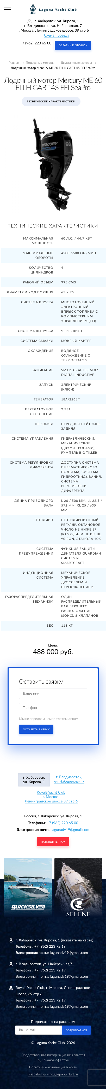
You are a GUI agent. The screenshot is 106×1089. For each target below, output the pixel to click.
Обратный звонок (73, 45)
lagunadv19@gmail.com (70, 830)
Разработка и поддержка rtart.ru (53, 1074)
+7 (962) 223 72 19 (50, 946)
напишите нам (53, 842)
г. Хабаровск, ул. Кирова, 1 (34, 780)
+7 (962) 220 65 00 (35, 43)
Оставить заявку (36, 729)
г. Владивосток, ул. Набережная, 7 (69, 779)
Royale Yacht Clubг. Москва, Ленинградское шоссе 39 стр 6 (51, 797)
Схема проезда (56, 35)
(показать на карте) (77, 940)
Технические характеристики (51, 101)
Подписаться (76, 1030)
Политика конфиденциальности (53, 1067)
